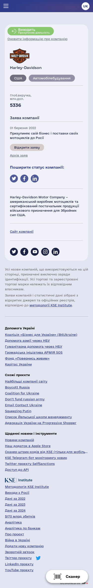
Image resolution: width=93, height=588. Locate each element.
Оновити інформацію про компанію (37, 39)
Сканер (73, 576)
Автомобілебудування (52, 78)
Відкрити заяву (27, 147)
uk (85, 6)
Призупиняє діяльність (34, 31)
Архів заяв (19, 155)
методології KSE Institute (51, 305)
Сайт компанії (21, 231)
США (18, 78)
